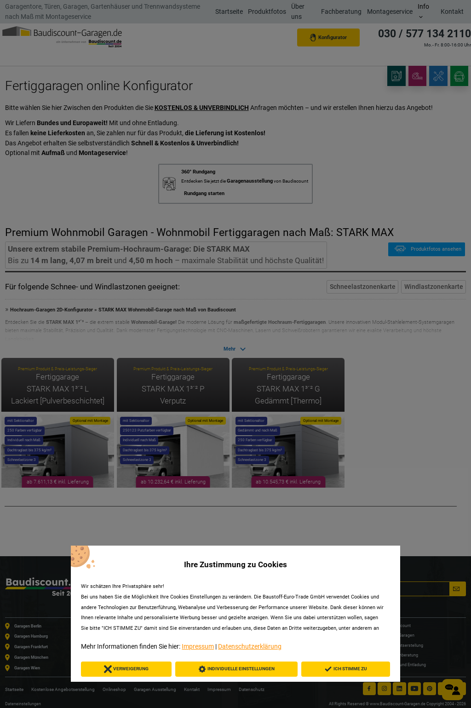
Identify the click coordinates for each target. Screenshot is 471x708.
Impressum (198, 646)
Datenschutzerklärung (249, 646)
